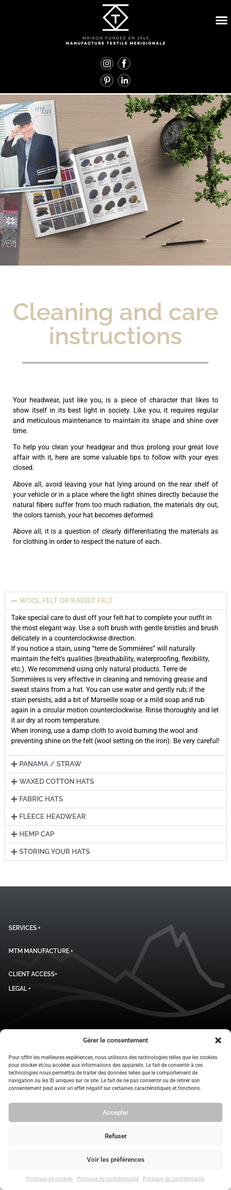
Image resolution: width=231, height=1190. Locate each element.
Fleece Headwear (52, 816)
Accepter (115, 1112)
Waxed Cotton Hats (56, 781)
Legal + (20, 988)
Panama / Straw (50, 764)
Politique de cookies (50, 1179)
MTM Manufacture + (41, 951)
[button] (218, 1040)
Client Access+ (33, 974)
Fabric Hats (41, 799)
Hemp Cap (36, 834)
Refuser (116, 1136)
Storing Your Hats (54, 851)
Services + (25, 927)
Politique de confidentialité (108, 1179)
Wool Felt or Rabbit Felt (66, 600)
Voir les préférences (116, 1159)
